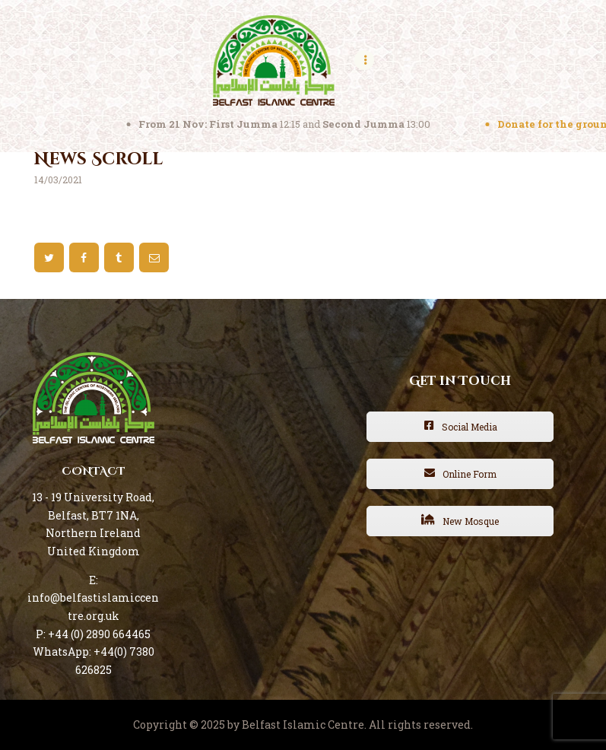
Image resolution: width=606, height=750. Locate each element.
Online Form (460, 474)
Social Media (460, 427)
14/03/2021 (58, 179)
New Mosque (460, 521)
